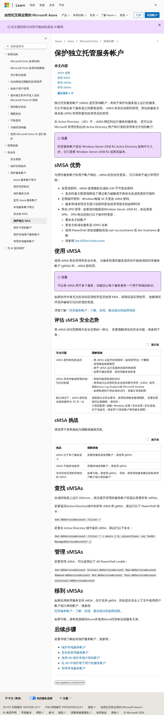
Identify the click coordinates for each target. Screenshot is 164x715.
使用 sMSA (63, 77)
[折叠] (46, 38)
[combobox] (25, 46)
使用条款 (101, 712)
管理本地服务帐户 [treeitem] (23, 241)
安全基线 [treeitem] (15, 159)
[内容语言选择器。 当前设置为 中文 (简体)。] (13, 698)
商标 (114, 712)
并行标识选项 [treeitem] (18, 75)
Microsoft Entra (89, 41)
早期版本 (26, 712)
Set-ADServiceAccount (90, 241)
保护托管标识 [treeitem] (21, 186)
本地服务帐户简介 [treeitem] (23, 207)
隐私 (90, 707)
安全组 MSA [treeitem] (20, 214)
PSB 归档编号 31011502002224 (63, 707)
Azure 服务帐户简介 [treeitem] (24, 179)
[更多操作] (157, 41)
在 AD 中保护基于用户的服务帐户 (84, 663)
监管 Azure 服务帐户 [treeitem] (25, 200)
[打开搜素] (156, 5)
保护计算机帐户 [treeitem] (22, 227)
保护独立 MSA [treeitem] (21, 220)
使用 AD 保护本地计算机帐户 (81, 658)
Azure (58, 41)
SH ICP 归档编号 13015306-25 (20, 707)
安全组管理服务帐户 (75, 652)
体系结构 (109, 41)
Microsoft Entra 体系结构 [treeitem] (24, 61)
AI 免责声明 (10, 712)
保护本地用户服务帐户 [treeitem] (26, 234)
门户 (138, 15)
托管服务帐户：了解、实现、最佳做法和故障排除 (102, 310)
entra (71, 41)
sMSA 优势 (63, 73)
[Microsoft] (6, 5)
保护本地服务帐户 (73, 647)
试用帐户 (152, 15)
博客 (38, 712)
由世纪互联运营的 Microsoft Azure (121, 707)
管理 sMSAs (64, 87)
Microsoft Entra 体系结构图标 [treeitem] (27, 68)
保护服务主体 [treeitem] (21, 193)
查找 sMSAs (64, 82)
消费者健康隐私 (80, 712)
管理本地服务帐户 (73, 668)
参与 (51, 712)
